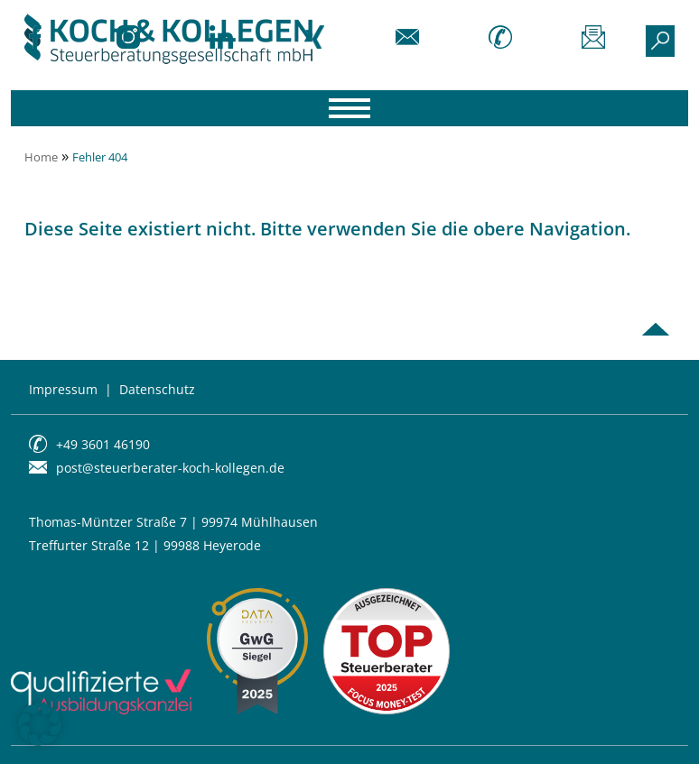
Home (41, 157)
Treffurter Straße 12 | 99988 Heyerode (145, 545)
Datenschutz (157, 389)
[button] (39, 724)
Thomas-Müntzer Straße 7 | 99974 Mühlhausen (173, 521)
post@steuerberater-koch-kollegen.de (170, 467)
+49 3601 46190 (103, 444)
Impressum (63, 389)
